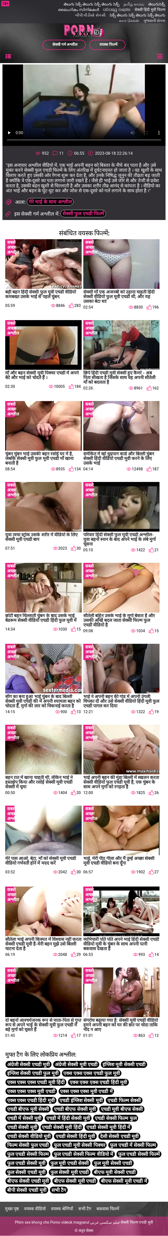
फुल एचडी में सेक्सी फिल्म (133, 1145)
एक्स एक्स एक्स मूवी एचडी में (86, 1091)
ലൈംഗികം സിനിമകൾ (78, 9)
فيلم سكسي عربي (105, 1222)
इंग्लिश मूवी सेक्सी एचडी (124, 1065)
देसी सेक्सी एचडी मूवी (119, 1136)
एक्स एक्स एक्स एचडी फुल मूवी (91, 1073)
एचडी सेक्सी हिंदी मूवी (75, 1136)
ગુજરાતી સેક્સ (154, 20)
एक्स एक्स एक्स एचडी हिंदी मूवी (98, 1082)
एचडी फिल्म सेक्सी (124, 1101)
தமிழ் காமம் (134, 4)
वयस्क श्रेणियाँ (62, 1209)
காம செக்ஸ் (129, 20)
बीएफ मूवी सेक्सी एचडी (115, 1172)
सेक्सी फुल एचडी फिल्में (83, 213)
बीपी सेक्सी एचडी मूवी (27, 1190)
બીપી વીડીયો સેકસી (90, 15)
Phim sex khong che (32, 1222)
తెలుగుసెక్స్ (156, 4)
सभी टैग (59, 1190)
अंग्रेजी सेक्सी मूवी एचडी (76, 1065)
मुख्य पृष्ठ (12, 1209)
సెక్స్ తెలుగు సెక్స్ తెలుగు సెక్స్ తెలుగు (137, 15)
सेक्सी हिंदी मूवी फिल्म (150, 9)
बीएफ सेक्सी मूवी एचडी (75, 1181)
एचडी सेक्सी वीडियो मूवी (29, 1136)
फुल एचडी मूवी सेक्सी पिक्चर (79, 1145)
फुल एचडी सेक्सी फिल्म (28, 1154)
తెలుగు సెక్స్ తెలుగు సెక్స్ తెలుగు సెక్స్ (91, 4)
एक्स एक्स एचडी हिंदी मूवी (31, 1101)
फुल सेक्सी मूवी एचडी (69, 1172)
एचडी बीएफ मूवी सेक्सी (28, 1109)
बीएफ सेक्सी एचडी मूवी (28, 1181)
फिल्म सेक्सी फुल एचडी (28, 1145)
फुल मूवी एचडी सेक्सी (69, 1163)
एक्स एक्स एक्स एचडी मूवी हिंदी (36, 1082)
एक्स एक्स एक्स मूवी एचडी (31, 1091)
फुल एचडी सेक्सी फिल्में (139, 1154)
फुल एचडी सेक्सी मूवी (26, 1163)
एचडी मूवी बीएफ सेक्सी (122, 1109)
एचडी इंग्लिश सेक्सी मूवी (80, 1101)
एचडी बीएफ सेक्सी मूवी (75, 1109)
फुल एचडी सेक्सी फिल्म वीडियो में (83, 1154)
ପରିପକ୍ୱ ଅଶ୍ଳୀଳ (116, 9)
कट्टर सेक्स (86, 1231)
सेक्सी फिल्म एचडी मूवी (137, 1222)
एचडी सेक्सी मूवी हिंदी (61, 1127)
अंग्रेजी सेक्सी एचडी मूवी (28, 1065)
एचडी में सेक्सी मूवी (24, 1118)
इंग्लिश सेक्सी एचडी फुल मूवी (33, 1073)
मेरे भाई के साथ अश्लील (50, 202)
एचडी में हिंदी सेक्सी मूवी (68, 1118)
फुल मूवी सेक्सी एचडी (113, 1163)
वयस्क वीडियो (35, 1209)
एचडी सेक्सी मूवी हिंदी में (108, 1127)
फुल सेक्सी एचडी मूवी (26, 1172)
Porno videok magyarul (69, 1222)
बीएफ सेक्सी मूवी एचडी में (124, 1181)
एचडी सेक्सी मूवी (22, 1127)
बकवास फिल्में (107, 1209)
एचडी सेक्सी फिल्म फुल (115, 1118)
